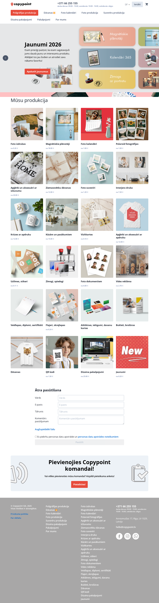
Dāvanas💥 (52, 509)
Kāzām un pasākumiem (59, 234)
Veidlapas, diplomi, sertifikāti (27, 325)
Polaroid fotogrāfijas (127, 143)
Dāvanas (15, 372)
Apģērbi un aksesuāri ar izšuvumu (24, 189)
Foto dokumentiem (91, 281)
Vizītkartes (87, 234)
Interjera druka (124, 187)
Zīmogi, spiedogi (54, 281)
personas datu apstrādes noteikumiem (98, 436)
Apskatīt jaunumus (37, 71)
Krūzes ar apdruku (21, 234)
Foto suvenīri (88, 187)
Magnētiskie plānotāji (58, 143)
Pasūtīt (79, 442)
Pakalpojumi (52, 527)
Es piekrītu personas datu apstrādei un (76, 436)
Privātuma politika (19, 514)
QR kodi (50, 372)
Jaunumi (120, 372)
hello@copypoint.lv (126, 527)
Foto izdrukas (18, 143)
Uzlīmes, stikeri (19, 281)
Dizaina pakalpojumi (92, 372)
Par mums (51, 531)
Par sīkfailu (16, 518)
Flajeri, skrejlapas (55, 325)
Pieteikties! (79, 484)
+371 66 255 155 (68, 3)
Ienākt (137, 4)
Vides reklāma (123, 281)
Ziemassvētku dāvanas (58, 187)
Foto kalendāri (89, 143)
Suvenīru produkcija (56, 520)
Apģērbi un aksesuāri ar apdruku (129, 236)
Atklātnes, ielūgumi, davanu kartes (96, 327)
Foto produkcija (54, 517)
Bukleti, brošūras (125, 325)
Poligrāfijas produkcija (57, 506)
